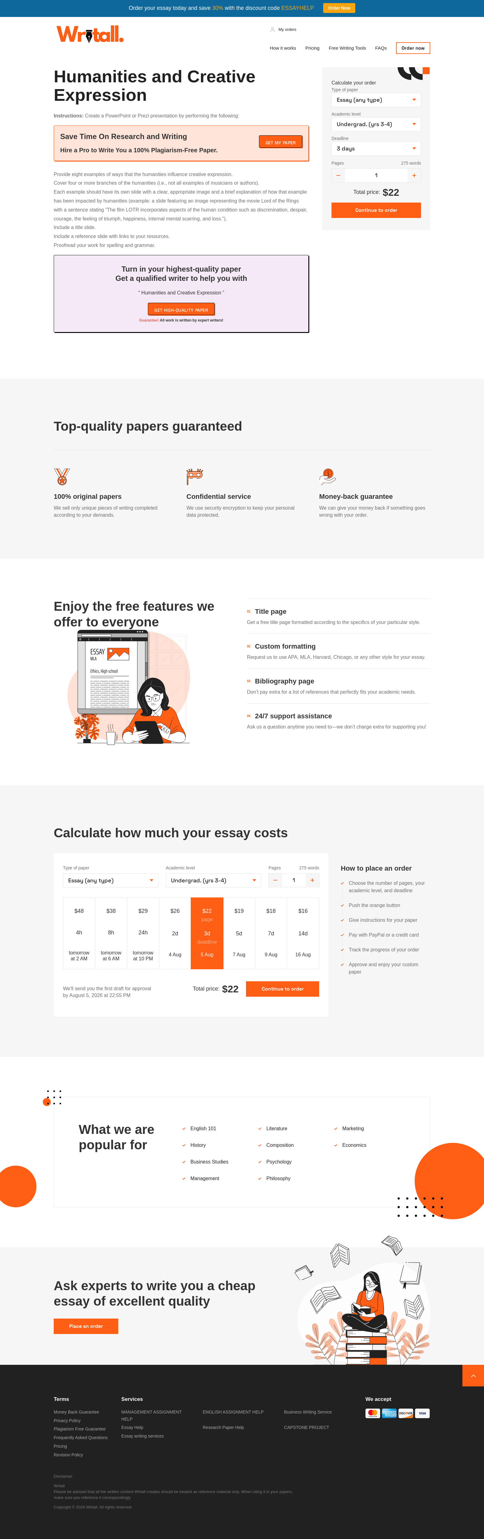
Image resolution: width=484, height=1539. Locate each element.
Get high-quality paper (181, 310)
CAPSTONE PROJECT (306, 1427)
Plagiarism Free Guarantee (80, 1428)
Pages (338, 163)
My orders (287, 29)
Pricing (312, 48)
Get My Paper (280, 143)
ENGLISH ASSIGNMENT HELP (233, 1412)
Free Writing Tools (347, 48)
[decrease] (338, 175)
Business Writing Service (308, 1412)
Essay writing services (142, 1436)
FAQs (381, 48)
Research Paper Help (223, 1427)
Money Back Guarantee (76, 1412)
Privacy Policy (67, 1420)
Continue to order (283, 989)
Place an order (86, 1326)
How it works (283, 48)
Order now (413, 48)
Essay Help (132, 1427)
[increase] (414, 175)
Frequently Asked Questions (81, 1437)
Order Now (339, 8)
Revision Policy (68, 1454)
